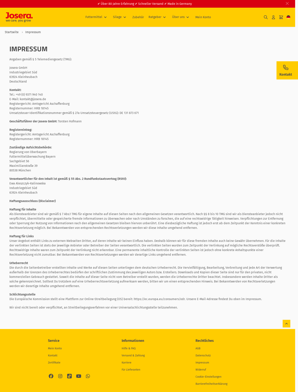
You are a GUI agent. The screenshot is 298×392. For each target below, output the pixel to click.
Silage (117, 17)
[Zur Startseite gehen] (19, 17)
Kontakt (52, 355)
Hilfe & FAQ (129, 348)
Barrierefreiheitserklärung (211, 383)
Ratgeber (155, 17)
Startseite (12, 32)
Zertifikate (54, 362)
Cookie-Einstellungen (208, 376)
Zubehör (138, 17)
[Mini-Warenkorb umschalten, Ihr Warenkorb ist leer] (281, 17)
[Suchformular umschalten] (266, 17)
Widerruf (201, 369)
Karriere (126, 362)
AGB (198, 348)
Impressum (202, 362)
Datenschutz (203, 355)
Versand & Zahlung (133, 355)
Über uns (178, 17)
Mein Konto (203, 17)
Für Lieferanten (131, 369)
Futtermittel (93, 17)
